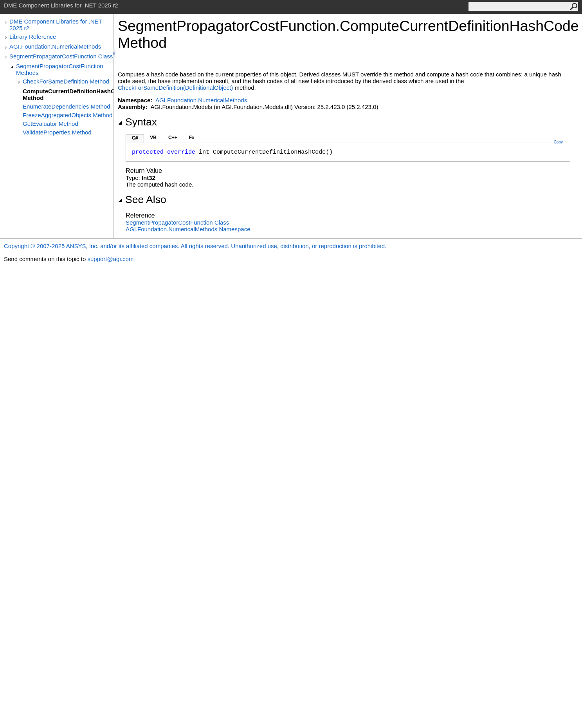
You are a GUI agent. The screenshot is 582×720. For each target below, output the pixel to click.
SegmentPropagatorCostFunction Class (61, 56)
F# (192, 137)
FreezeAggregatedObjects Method (67, 115)
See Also (142, 199)
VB (153, 137)
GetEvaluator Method (50, 123)
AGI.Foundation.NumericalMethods (55, 46)
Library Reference (32, 36)
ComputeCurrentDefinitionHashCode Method (68, 94)
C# (135, 138)
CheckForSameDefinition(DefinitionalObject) (175, 87)
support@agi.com (110, 259)
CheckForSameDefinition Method (66, 81)
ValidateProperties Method (57, 132)
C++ (172, 137)
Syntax (137, 122)
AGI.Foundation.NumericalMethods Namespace (188, 229)
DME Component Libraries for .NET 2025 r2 (55, 24)
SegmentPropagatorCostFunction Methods (59, 69)
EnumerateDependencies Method (66, 106)
